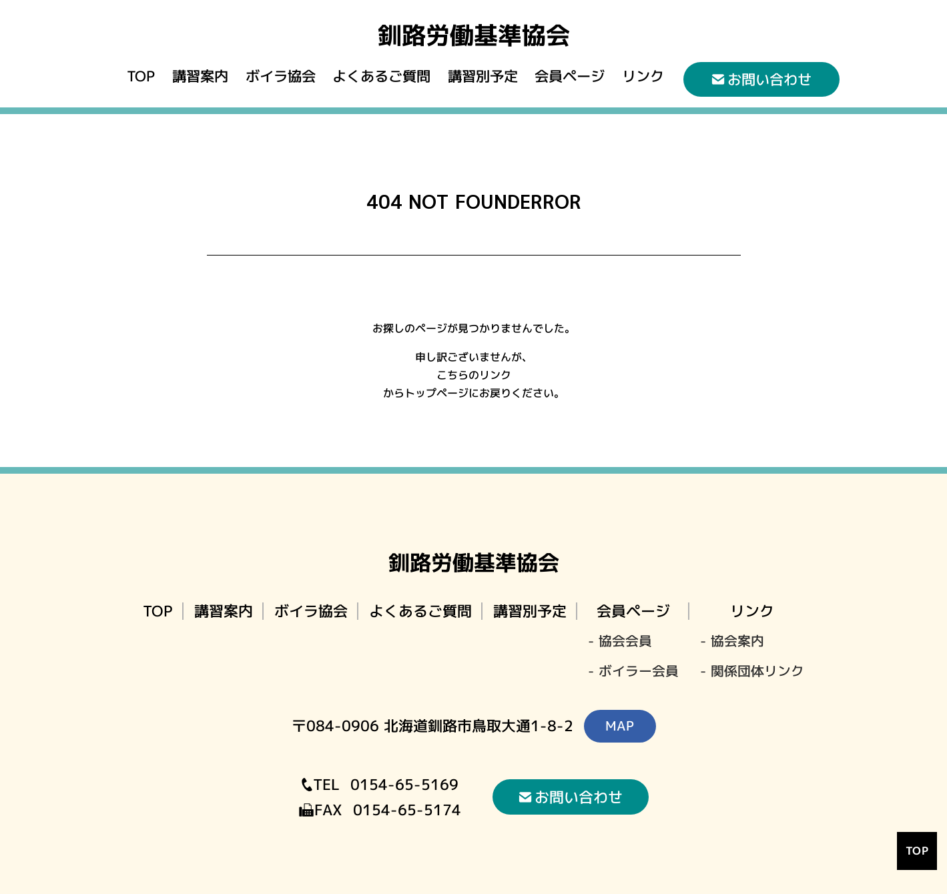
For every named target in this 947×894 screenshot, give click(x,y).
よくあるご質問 (381, 76)
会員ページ (570, 76)
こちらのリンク (473, 375)
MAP (619, 726)
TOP (141, 76)
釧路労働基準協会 (473, 35)
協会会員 (625, 641)
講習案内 (200, 76)
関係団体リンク (757, 671)
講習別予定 (483, 76)
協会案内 (737, 641)
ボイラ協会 (280, 76)
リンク (643, 76)
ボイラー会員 (639, 671)
